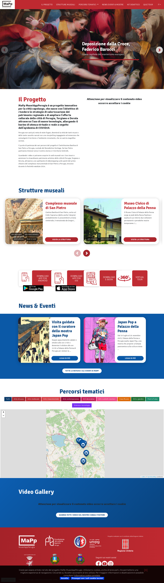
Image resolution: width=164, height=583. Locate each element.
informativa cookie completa (87, 575)
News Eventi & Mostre (113, 4)
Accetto (64, 578)
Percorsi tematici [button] (88, 4)
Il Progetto (47, 4)
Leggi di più (64, 369)
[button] (159, 50)
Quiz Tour (148, 4)
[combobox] (159, 4)
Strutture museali (65, 4)
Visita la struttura (61, 251)
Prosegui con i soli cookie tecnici (87, 578)
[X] (146, 570)
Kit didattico (133, 4)
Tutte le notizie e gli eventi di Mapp (82, 382)
